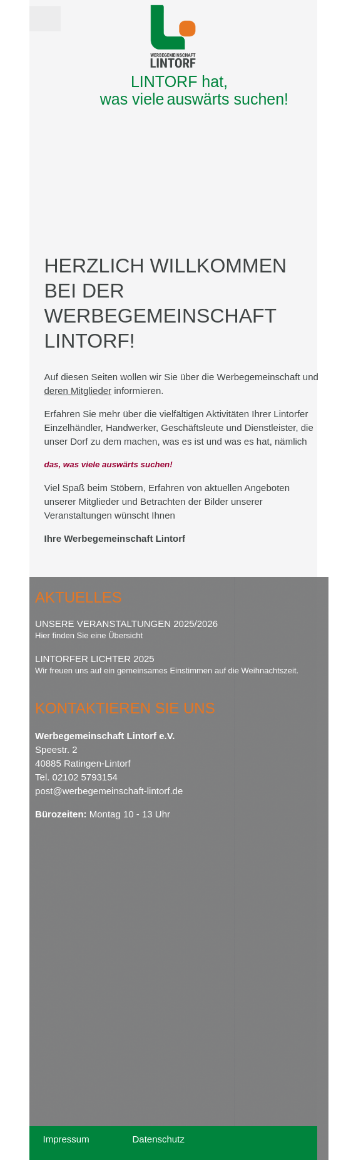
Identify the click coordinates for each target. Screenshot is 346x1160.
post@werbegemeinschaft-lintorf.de (109, 790)
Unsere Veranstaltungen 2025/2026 (126, 623)
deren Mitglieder (78, 390)
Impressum (66, 1139)
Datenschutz (159, 1139)
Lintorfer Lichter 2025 (95, 658)
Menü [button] (45, 14)
